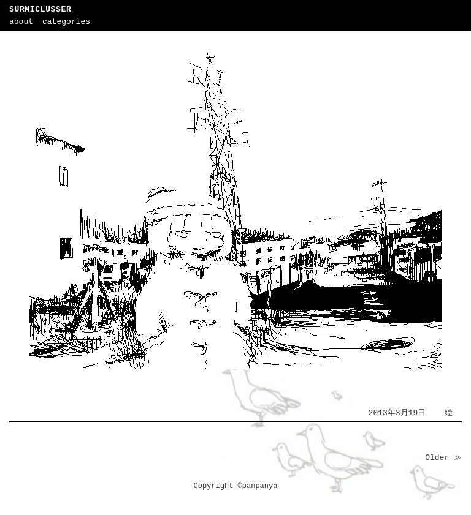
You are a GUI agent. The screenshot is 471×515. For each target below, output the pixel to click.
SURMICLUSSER (40, 9)
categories (66, 21)
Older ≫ (443, 457)
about (21, 21)
